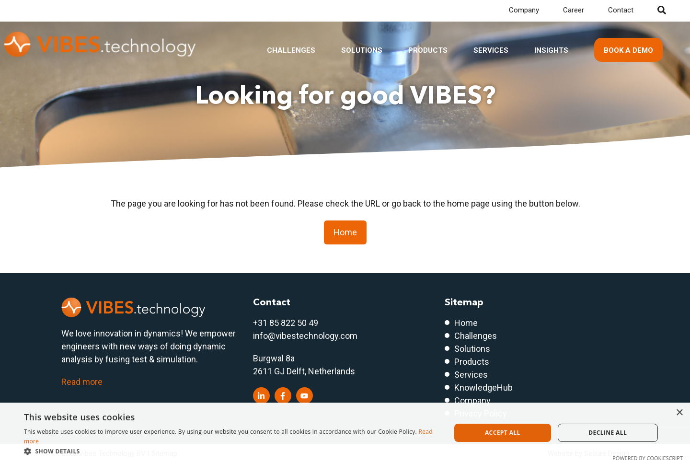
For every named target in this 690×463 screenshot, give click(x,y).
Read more (82, 382)
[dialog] (345, 433)
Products (428, 50)
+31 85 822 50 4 (283, 323)
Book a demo (628, 50)
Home (345, 232)
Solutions (361, 50)
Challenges (291, 50)
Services (490, 50)
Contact (620, 10)
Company (524, 10)
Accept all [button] (502, 432)
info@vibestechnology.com (305, 336)
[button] (231, 451)
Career (573, 10)
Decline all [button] (607, 432)
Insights (551, 50)
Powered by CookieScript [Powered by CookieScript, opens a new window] (647, 458)
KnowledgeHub (483, 387)
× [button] (679, 413)
